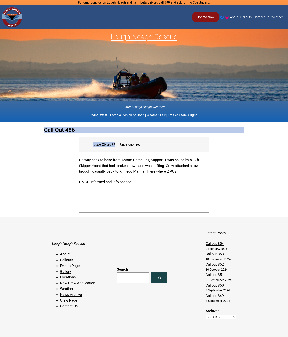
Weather (66, 289)
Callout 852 (215, 264)
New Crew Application (77, 283)
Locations (68, 277)
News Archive (71, 294)
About (65, 254)
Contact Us (69, 306)
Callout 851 (215, 275)
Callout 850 (215, 285)
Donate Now (205, 17)
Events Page (70, 266)
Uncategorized (130, 144)
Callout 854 (215, 243)
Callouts (66, 260)
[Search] (159, 277)
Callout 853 (215, 254)
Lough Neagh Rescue (144, 37)
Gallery (65, 271)
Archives (212, 311)
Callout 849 (215, 296)
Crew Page (68, 300)
